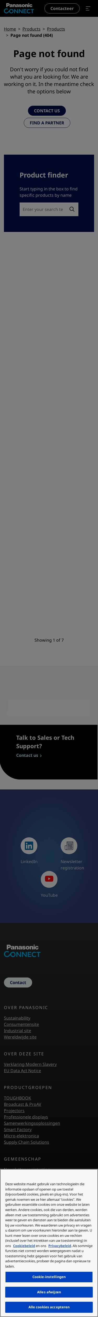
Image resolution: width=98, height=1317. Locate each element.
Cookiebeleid (24, 1245)
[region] (49, 1243)
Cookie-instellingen (49, 1276)
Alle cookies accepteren (49, 1307)
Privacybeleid (59, 1245)
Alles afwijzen (49, 1292)
